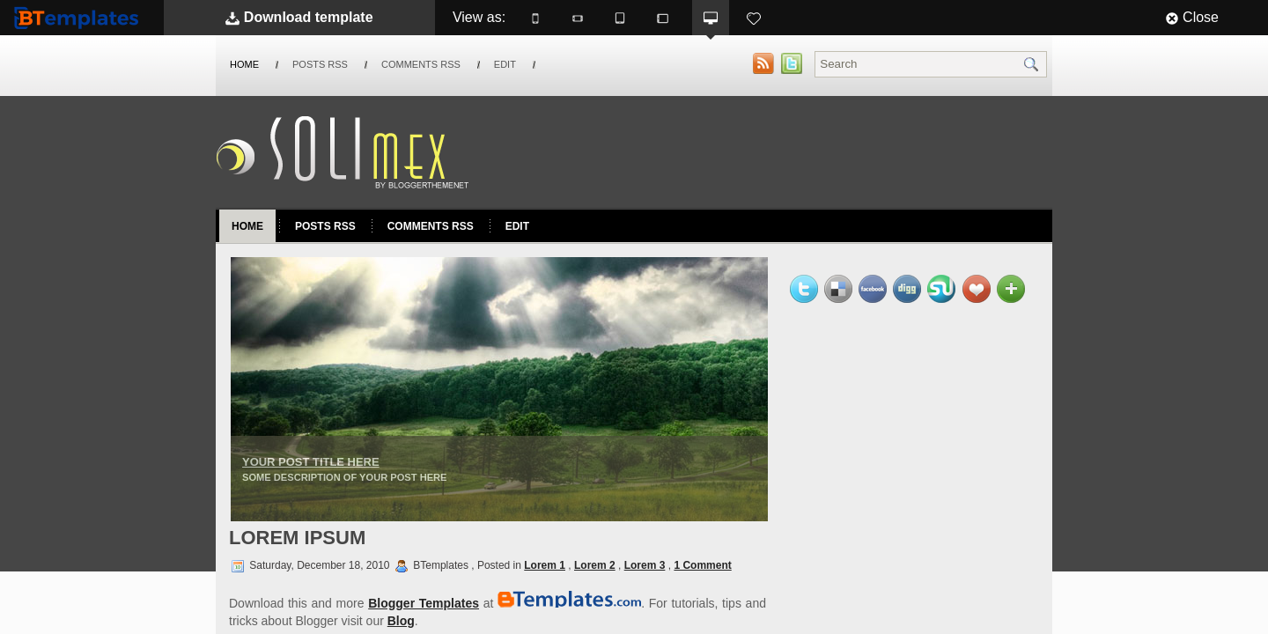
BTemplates (80, 17)
